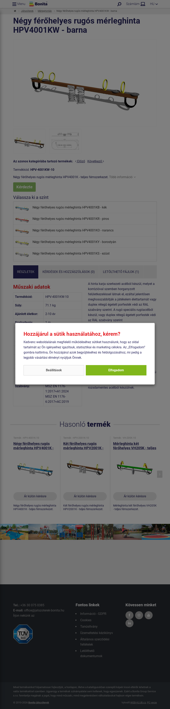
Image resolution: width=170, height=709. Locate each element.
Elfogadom (116, 370)
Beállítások (54, 370)
